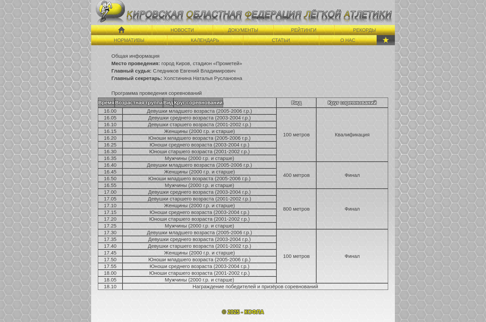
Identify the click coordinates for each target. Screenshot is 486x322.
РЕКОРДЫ (364, 30)
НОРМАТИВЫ (129, 40)
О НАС (347, 40)
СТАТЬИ (281, 40)
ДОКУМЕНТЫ (243, 30)
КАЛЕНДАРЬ (205, 40)
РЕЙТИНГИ (303, 30)
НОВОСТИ (182, 30)
